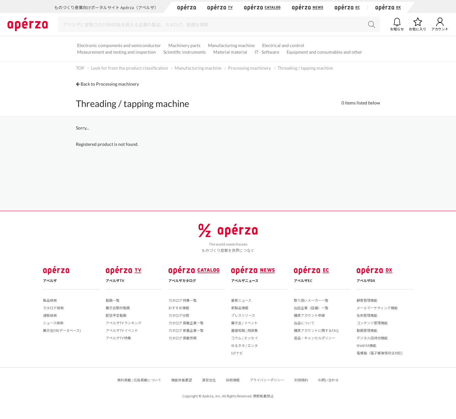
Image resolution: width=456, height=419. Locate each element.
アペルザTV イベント (122, 330)
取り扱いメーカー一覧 (311, 300)
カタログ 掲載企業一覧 (186, 322)
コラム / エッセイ (244, 337)
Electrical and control (283, 45)
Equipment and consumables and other (324, 52)
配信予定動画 (116, 315)
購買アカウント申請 (309, 315)
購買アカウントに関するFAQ (316, 330)
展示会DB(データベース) (62, 330)
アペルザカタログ (182, 280)
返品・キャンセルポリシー (314, 337)
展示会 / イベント (244, 322)
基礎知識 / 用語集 (244, 330)
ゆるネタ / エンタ (244, 345)
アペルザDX (366, 280)
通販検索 (50, 315)
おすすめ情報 (178, 307)
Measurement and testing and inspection (116, 52)
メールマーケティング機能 (377, 307)
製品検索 (50, 300)
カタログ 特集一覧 (182, 300)
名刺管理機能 (367, 315)
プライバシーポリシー (267, 379)
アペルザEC (303, 280)
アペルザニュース (244, 280)
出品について (304, 322)
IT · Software (267, 52)
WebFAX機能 (366, 345)
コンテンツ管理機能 (372, 322)
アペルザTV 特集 (118, 337)
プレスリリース (243, 315)
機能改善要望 (181, 379)
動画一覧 (112, 300)
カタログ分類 (178, 315)
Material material (230, 52)
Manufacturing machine (231, 45)
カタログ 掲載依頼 (182, 337)
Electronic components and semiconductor (119, 45)
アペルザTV (115, 280)
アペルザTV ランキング (123, 322)
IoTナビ (237, 352)
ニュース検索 (53, 322)
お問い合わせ (328, 379)
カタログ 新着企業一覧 (186, 330)
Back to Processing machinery (110, 84)
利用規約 (301, 379)
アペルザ (50, 280)
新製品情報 (239, 307)
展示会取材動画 (118, 307)
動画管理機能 (367, 330)
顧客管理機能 (367, 300)
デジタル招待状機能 (372, 337)
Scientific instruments (184, 52)
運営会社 (209, 379)
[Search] (219, 24)
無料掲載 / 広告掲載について (139, 379)
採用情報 (233, 379)
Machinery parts (184, 45)
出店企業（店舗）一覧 (311, 307)
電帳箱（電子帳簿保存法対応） (381, 352)
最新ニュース (241, 300)
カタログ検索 (53, 307)
